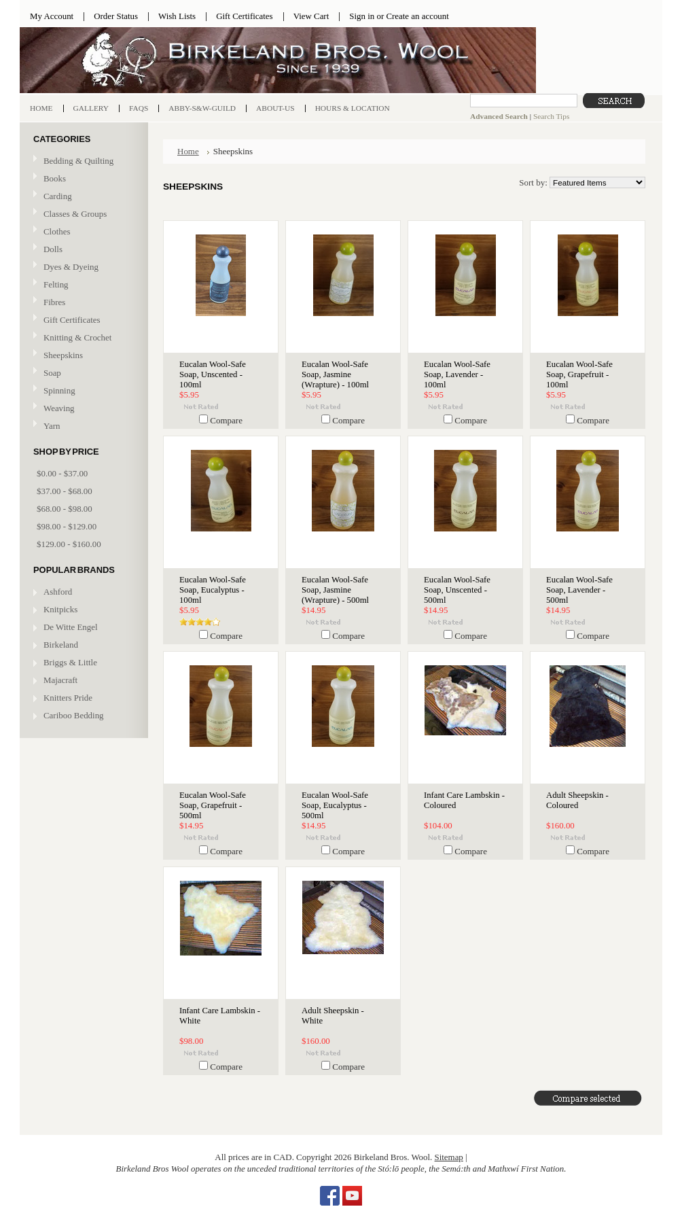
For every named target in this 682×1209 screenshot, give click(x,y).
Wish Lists (177, 16)
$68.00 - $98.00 (64, 509)
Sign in (361, 16)
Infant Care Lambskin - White (219, 1016)
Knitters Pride (67, 698)
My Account (51, 16)
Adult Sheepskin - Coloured (577, 800)
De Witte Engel (70, 627)
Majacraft (60, 680)
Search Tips (551, 116)
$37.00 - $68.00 (64, 491)
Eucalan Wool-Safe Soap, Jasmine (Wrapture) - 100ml (335, 374)
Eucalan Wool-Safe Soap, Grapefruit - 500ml (212, 805)
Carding (82, 197)
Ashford (57, 591)
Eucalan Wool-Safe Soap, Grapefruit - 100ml (579, 374)
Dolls (82, 250)
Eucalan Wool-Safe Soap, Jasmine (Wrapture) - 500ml (335, 590)
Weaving (82, 409)
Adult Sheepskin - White (333, 1016)
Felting (82, 285)
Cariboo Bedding (73, 715)
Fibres (82, 303)
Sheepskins (63, 355)
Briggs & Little (70, 662)
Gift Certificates (244, 16)
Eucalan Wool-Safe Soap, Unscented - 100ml (212, 374)
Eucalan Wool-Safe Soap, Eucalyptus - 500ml (335, 805)
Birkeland (60, 644)
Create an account (417, 16)
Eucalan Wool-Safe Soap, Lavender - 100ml (457, 374)
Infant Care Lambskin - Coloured (464, 800)
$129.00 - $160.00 (69, 544)
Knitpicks (60, 609)
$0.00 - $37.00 (62, 473)
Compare (226, 420)
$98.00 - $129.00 (66, 526)
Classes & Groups (82, 214)
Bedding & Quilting (82, 161)
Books (82, 179)
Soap (52, 373)
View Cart (311, 16)
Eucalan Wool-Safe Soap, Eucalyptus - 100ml (212, 590)
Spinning (82, 391)
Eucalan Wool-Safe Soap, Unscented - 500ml (457, 590)
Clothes (56, 231)
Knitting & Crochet (82, 338)
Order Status (116, 16)
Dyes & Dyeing (82, 267)
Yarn (82, 426)
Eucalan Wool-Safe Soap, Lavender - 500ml (579, 590)
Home (188, 151)
